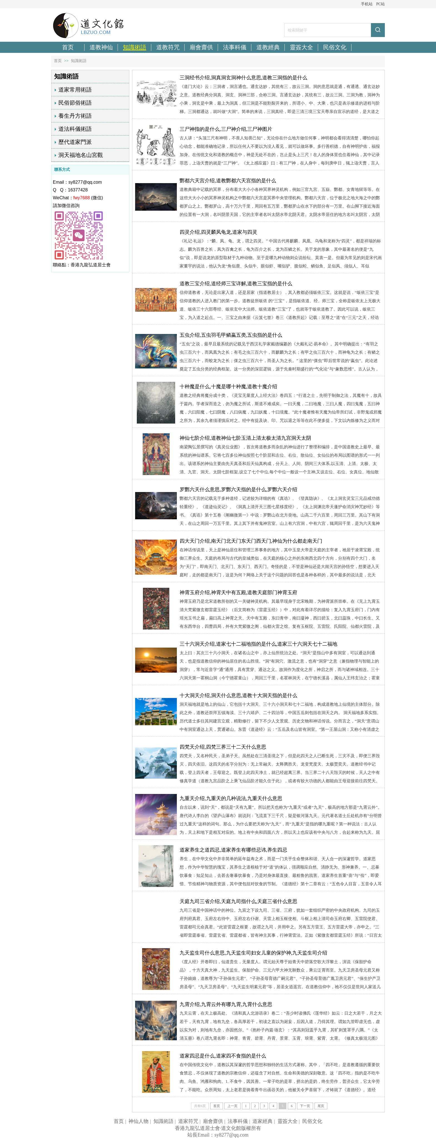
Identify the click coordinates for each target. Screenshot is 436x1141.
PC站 (380, 4)
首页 (58, 61)
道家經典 (262, 1121)
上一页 (232, 1106)
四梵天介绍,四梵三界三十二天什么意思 (223, 747)
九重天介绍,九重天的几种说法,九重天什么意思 (231, 798)
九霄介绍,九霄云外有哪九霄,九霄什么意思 (226, 1004)
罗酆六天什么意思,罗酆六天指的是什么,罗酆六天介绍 (238, 489)
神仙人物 (138, 1121)
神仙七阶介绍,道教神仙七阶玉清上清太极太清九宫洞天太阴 (245, 438)
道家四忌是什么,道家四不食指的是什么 (223, 1056)
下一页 (305, 1106)
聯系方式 (62, 170)
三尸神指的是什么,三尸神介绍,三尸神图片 (226, 129)
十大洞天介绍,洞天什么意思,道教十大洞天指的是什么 (238, 695)
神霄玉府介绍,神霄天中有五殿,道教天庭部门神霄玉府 (238, 592)
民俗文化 (312, 1121)
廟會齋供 (213, 1121)
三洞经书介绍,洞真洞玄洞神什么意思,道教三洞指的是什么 (243, 77)
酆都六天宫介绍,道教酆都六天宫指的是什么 (228, 180)
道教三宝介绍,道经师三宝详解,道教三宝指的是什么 (236, 283)
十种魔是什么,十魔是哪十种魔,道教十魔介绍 (228, 386)
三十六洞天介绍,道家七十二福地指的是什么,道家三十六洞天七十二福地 (258, 644)
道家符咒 (188, 1121)
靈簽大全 (288, 1121)
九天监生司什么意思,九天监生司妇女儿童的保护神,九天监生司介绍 (253, 953)
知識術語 (78, 61)
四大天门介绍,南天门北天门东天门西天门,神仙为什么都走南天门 (251, 541)
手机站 (367, 4)
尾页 (321, 1106)
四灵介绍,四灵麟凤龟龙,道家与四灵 (218, 232)
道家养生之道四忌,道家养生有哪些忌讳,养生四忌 (233, 850)
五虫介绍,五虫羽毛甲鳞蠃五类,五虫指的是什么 (231, 335)
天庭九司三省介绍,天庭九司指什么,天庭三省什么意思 (238, 901)
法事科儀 (238, 1121)
